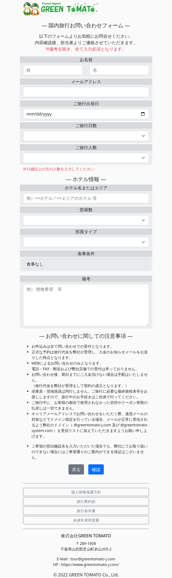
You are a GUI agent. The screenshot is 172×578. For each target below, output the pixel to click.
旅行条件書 (86, 510)
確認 (96, 469)
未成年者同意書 (86, 520)
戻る (76, 469)
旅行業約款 (86, 501)
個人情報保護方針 (86, 492)
